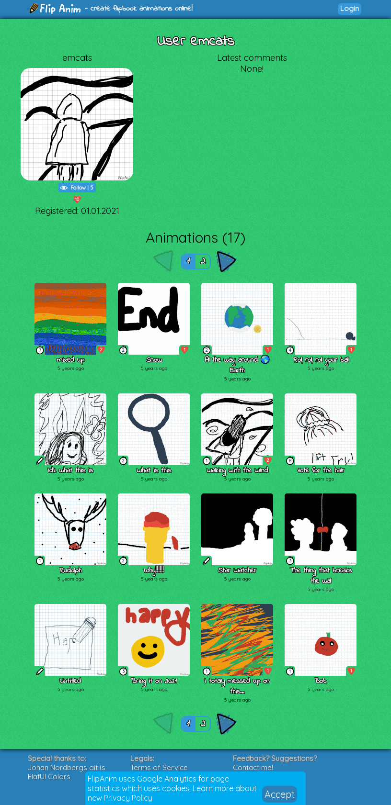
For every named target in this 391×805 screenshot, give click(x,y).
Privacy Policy (128, 798)
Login (349, 8)
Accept (279, 794)
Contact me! (253, 767)
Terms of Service (159, 767)
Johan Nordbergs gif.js (66, 767)
